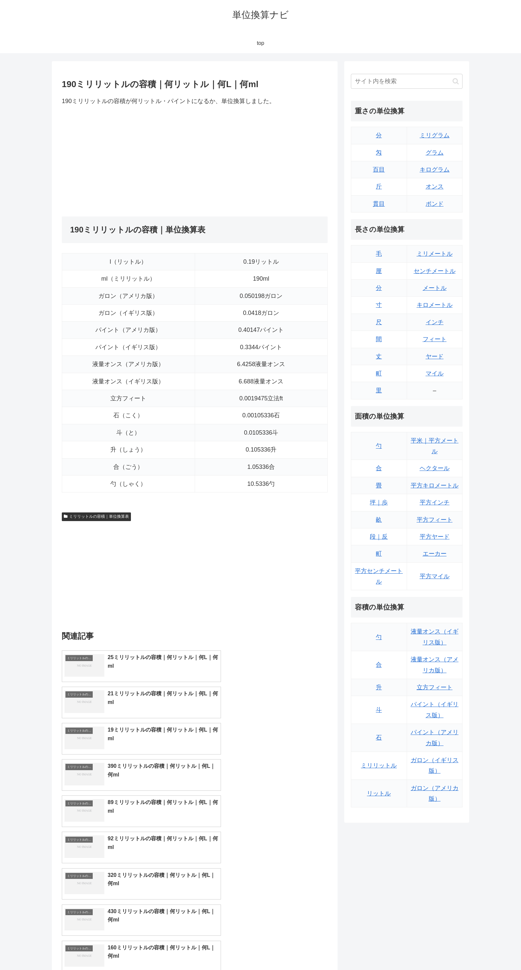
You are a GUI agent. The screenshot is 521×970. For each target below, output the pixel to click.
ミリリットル (379, 765)
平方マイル (435, 576)
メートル (435, 288)
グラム (435, 152)
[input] (407, 81)
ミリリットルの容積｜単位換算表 (96, 516)
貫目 (379, 204)
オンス (435, 186)
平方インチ (435, 502)
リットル (379, 793)
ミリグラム (435, 135)
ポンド (435, 204)
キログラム (435, 169)
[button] (456, 81)
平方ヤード (435, 536)
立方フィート (435, 687)
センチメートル (435, 271)
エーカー (435, 553)
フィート (435, 339)
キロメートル (435, 305)
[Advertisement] (128, 161)
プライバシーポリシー (439, 949)
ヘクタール (435, 468)
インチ (435, 322)
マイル (435, 373)
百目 (379, 169)
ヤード (435, 356)
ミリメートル (435, 253)
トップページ (395, 949)
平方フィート (435, 519)
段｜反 (379, 536)
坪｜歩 (379, 502)
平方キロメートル (435, 485)
